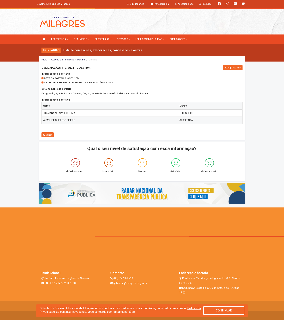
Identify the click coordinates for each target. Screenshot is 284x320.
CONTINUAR (224, 310)
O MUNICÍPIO (81, 39)
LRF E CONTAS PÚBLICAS (149, 39)
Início (44, 59)
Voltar (47, 135)
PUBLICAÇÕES (178, 39)
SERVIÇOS (123, 39)
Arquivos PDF (233, 67)
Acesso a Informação (62, 59)
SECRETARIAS (103, 39)
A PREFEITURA (59, 39)
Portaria (81, 59)
